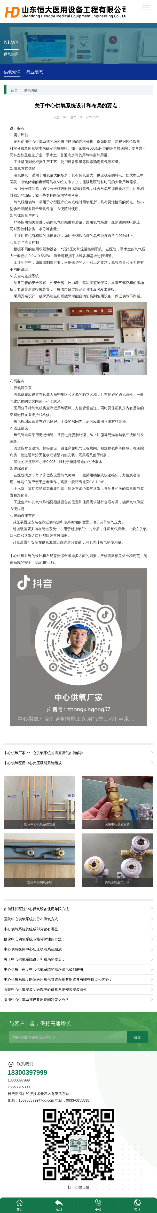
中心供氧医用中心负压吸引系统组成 (33, 763)
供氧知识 (12, 72)
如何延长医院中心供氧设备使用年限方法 (36, 909)
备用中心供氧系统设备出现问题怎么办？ (36, 1000)
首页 (14, 90)
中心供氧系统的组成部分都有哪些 (31, 929)
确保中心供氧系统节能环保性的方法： (34, 939)
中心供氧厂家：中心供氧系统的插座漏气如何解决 (43, 753)
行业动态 (34, 72)
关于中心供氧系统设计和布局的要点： (78, 106)
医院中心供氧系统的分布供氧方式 (31, 919)
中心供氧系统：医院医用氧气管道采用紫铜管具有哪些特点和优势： (58, 979)
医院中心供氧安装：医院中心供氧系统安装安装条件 (45, 989)
